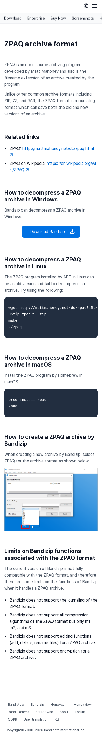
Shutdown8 (44, 712)
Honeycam (59, 704)
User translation (36, 719)
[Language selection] (86, 6)
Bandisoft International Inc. (64, 730)
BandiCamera (18, 712)
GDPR (12, 719)
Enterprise (36, 18)
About (64, 712)
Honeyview (83, 704)
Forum (80, 712)
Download (12, 18)
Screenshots (83, 18)
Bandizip (37, 704)
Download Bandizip (51, 232)
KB (57, 719)
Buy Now (58, 18)
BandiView (16, 704)
